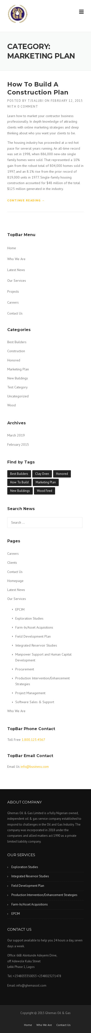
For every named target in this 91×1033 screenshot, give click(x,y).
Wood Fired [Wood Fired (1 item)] (44, 491)
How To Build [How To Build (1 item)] (19, 482)
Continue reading (26, 200)
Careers (13, 302)
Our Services (16, 280)
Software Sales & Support (34, 702)
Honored (13, 360)
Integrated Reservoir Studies (36, 645)
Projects (13, 291)
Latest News (16, 270)
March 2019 (16, 435)
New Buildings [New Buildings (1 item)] (20, 491)
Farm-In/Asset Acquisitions (34, 627)
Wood (11, 405)
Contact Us (15, 313)
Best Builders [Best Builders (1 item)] (19, 474)
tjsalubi (35, 101)
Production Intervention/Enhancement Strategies (44, 895)
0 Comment (27, 106)
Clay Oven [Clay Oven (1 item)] (42, 474)
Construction (16, 351)
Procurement (24, 669)
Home (11, 248)
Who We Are (16, 259)
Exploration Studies (29, 618)
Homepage (15, 581)
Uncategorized (18, 396)
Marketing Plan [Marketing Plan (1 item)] (46, 482)
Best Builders (16, 342)
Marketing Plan (18, 369)
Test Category (17, 387)
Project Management (30, 693)
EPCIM (20, 609)
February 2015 (18, 444)
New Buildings (17, 378)
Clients (12, 562)
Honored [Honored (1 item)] (62, 474)
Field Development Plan (33, 636)
